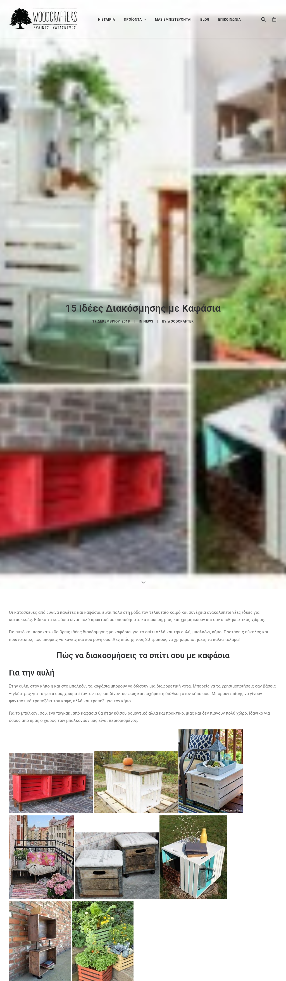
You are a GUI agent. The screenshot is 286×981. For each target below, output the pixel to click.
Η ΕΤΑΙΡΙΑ (106, 20)
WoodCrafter (181, 321)
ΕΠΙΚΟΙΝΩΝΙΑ (229, 20)
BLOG (204, 20)
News (148, 321)
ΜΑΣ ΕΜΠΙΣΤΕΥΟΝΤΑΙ (173, 20)
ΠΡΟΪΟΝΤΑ (135, 20)
